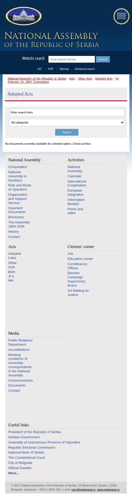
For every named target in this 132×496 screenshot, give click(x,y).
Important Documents (17, 210)
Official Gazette (19, 468)
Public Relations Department (20, 342)
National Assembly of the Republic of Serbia (37, 78)
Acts (72, 78)
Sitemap (64, 69)
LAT (39, 69)
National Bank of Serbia (26, 452)
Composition (17, 167)
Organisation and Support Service (18, 199)
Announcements (20, 380)
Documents (17, 385)
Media (13, 333)
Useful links (18, 424)
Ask (70, 254)
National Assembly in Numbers (17, 176)
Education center (80, 259)
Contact (14, 237)
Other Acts (85, 78)
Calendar (74, 176)
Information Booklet (76, 202)
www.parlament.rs (108, 489)
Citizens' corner (81, 246)
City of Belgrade (20, 463)
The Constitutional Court (26, 457)
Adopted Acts (103, 78)
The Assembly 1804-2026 (19, 224)
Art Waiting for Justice (78, 293)
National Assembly (24, 159)
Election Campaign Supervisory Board (77, 279)
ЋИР (50, 69)
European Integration (76, 192)
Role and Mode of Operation (19, 187)
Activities (76, 159)
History (13, 232)
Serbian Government (24, 437)
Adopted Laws (14, 256)
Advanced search (85, 69)
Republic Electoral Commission (31, 447)
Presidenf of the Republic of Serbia (34, 432)
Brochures (16, 217)
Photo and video (75, 211)
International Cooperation (77, 183)
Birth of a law (11, 276)
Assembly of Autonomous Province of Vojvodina (44, 442)
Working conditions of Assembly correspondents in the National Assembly (20, 365)
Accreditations (19, 350)
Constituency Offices (77, 266)
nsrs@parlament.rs (83, 489)
